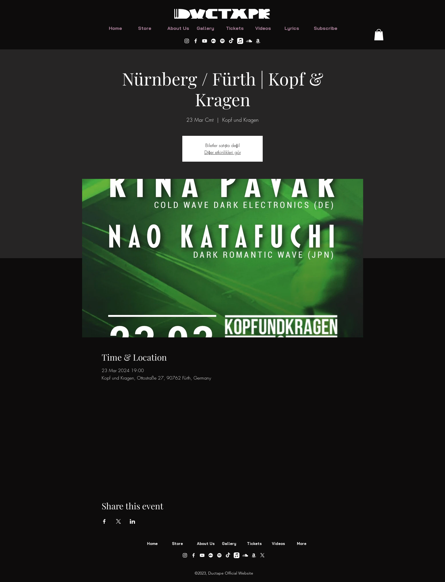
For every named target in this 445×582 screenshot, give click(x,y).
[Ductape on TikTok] (231, 41)
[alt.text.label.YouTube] (205, 41)
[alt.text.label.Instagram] (187, 41)
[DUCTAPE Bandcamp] (213, 41)
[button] (379, 34)
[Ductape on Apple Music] (240, 41)
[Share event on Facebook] (104, 521)
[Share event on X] (118, 521)
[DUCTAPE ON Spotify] (222, 41)
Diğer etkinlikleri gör (222, 152)
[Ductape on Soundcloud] (249, 41)
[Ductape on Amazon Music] (258, 41)
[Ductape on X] (262, 555)
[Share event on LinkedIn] (132, 521)
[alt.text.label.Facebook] (196, 41)
